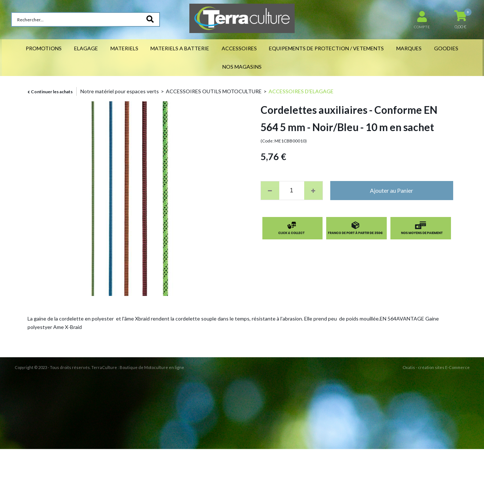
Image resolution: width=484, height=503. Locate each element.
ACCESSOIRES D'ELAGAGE (301, 91)
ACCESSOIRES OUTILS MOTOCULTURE (214, 91)
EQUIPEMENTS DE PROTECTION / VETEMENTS (326, 48)
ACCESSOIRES (239, 48)
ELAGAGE (86, 48)
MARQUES (409, 48)
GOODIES (446, 48)
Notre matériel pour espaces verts (119, 91)
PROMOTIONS (44, 48)
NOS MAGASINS (242, 67)
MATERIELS (124, 48)
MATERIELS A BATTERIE (179, 48)
